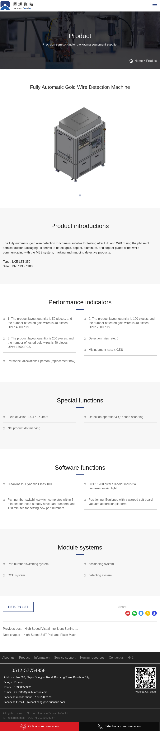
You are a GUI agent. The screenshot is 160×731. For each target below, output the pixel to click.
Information (41, 657)
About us (8, 657)
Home (138, 60)
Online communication (40, 726)
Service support (64, 657)
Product (151, 60)
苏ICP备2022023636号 (42, 717)
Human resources (92, 657)
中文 (131, 657)
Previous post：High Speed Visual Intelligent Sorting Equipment (41, 628)
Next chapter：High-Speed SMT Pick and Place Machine (41, 634)
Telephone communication (119, 726)
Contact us (116, 657)
